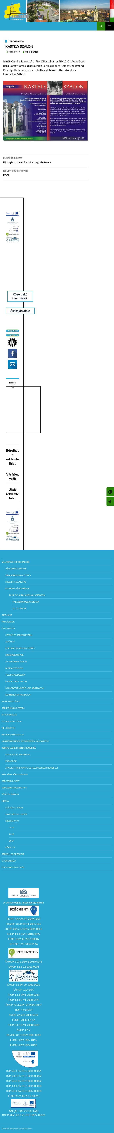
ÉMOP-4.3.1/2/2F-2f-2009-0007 (24, 1004)
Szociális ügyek (14, 655)
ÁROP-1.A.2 (23, 1029)
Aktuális (7, 615)
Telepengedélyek (15, 674)
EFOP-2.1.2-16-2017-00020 (23, 1095)
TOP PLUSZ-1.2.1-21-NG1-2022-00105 (23, 1114)
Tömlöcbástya (10, 794)
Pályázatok (8, 621)
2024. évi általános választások (27, 595)
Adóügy (10, 641)
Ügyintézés (8, 628)
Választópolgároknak (26, 601)
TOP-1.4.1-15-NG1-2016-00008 (23, 1085)
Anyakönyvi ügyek (16, 661)
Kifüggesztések (11, 701)
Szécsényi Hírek (14, 807)
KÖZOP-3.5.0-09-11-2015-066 (23, 923)
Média (5, 801)
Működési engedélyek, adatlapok (24, 688)
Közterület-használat (18, 694)
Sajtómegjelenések (16, 814)
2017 (11, 840)
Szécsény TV (12, 821)
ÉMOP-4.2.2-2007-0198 (23, 1045)
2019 (11, 827)
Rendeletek (8, 728)
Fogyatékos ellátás (13, 867)
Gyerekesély (9, 860)
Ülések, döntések (12, 721)
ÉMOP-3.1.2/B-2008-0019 (23, 1014)
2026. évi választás (15, 581)
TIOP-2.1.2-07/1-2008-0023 (23, 1024)
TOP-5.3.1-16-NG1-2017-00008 (23, 1090)
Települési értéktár (13, 854)
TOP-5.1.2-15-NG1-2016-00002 (23, 1075)
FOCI (45, 173)
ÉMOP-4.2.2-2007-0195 (23, 1039)
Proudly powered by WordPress (17, 1128)
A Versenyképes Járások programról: (23, 902)
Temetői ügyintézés (13, 708)
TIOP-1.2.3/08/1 (24, 1009)
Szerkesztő (31, 52)
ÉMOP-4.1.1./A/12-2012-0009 (23, 918)
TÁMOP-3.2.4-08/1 (23, 989)
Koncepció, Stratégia (17, 754)
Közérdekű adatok (13, 734)
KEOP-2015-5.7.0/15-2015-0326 (23, 928)
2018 (11, 834)
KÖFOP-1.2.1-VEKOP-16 (24, 943)
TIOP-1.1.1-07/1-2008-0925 (23, 999)
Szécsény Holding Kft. (14, 787)
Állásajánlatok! (20, 311)
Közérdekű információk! (20, 296)
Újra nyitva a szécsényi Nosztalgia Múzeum (45, 160)
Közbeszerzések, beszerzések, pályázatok (25, 741)
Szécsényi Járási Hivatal (19, 635)
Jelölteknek (20, 608)
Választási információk (15, 562)
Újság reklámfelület (12, 494)
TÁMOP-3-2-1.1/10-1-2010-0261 (23, 961)
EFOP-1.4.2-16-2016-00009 (23, 938)
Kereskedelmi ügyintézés (19, 648)
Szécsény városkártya (15, 774)
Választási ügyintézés (18, 575)
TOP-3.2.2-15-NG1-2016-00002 (23, 1080)
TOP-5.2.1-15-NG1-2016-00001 (23, 1070)
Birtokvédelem (14, 668)
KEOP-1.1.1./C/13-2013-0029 (23, 933)
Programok (17, 41)
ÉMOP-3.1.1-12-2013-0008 (23, 966)
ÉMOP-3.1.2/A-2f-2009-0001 (23, 984)
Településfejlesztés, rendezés (19, 747)
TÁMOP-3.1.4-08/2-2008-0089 (23, 1034)
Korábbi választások (17, 588)
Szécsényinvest (10, 781)
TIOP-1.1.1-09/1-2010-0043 (23, 994)
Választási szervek (16, 568)
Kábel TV (10, 847)
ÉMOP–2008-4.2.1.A (23, 1019)
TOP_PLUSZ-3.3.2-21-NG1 (23, 1111)
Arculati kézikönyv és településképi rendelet (31, 767)
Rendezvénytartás (16, 681)
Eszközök (11, 761)
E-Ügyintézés (9, 714)
